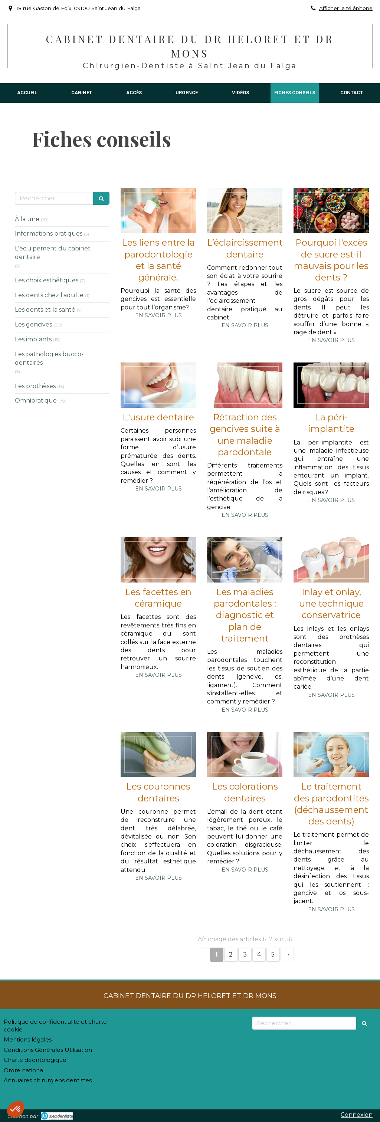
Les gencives (33, 324)
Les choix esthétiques (46, 280)
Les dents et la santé (45, 309)
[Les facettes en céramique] (158, 560)
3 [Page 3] (245, 954)
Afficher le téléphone (346, 8)
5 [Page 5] (273, 954)
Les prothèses (35, 386)
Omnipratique (36, 400)
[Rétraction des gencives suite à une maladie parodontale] (244, 385)
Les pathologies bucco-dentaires (49, 358)
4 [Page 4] (259, 954)
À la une (27, 219)
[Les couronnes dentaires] (158, 754)
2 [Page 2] (231, 954)
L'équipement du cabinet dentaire (53, 252)
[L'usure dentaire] (158, 385)
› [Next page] (287, 954)
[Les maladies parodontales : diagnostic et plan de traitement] (244, 560)
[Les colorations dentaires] (244, 754)
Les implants (33, 339)
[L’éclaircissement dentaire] (244, 210)
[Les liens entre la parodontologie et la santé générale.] (158, 210)
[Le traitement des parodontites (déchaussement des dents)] (331, 754)
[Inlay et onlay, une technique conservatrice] (331, 560)
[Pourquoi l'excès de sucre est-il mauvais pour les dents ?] (331, 210)
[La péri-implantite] (331, 385)
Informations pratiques (48, 233)
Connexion (357, 1114)
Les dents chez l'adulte (49, 295)
